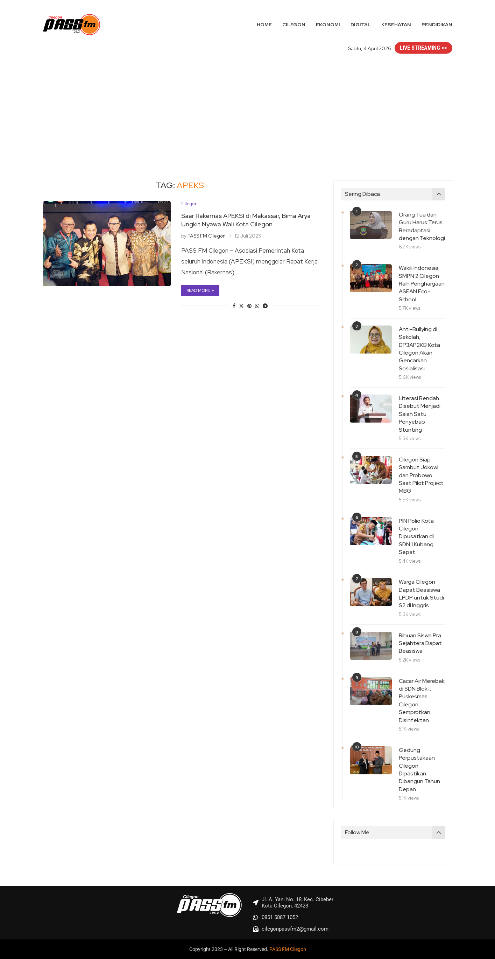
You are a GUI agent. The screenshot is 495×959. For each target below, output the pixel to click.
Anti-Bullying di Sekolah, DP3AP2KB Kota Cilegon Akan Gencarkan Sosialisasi (419, 349)
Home (264, 24)
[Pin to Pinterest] (249, 306)
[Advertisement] (248, 110)
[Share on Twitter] (241, 306)
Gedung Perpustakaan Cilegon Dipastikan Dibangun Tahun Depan (419, 769)
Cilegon (293, 24)
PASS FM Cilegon (207, 236)
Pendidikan (437, 24)
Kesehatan (396, 24)
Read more (200, 290)
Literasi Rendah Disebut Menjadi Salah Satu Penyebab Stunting (419, 414)
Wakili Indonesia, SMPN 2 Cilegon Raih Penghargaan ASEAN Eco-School (422, 283)
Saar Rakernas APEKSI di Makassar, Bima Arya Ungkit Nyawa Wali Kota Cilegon (246, 220)
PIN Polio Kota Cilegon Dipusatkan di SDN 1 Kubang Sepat (416, 536)
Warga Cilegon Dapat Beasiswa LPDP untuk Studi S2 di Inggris (421, 593)
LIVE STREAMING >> (423, 47)
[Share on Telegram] (265, 306)
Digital (361, 24)
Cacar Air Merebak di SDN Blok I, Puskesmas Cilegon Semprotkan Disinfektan (422, 700)
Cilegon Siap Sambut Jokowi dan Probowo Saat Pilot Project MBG (421, 475)
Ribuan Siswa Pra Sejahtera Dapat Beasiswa (420, 643)
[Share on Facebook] (234, 306)
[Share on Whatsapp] (257, 306)
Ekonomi (328, 24)
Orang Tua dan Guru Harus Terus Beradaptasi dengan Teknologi (422, 226)
